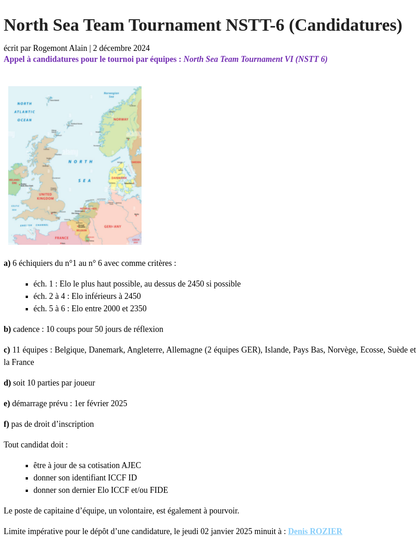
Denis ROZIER (315, 531)
